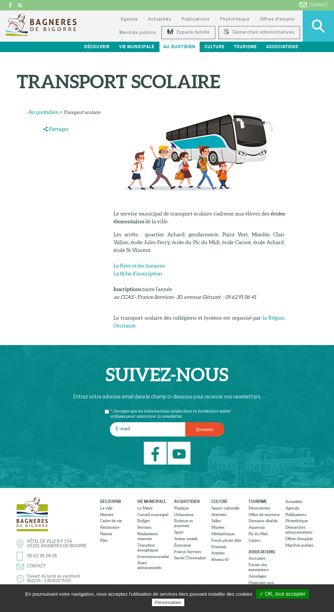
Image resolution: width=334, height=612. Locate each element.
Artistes (218, 553)
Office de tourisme (264, 514)
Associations (282, 46)
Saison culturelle (225, 508)
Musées (217, 527)
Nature (106, 534)
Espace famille (188, 32)
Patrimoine (109, 527)
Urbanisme (184, 514)
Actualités (159, 19)
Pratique (181, 508)
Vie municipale (136, 46)
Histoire (107, 514)
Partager (59, 129)
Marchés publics (137, 33)
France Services (187, 551)
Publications (196, 19)
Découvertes (259, 508)
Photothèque (235, 19)
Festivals (218, 547)
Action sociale (186, 538)
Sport (178, 532)
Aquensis (257, 527)
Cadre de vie (111, 521)
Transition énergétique (147, 547)
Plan (104, 540)
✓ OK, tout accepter (282, 594)
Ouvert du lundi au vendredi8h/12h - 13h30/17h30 (53, 578)
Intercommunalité (153, 556)
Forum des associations (259, 567)
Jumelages (257, 576)
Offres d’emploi (277, 19)
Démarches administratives (259, 32)
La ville (106, 508)
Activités (218, 514)
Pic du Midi (258, 534)
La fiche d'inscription (138, 273)
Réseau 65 (220, 559)
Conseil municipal (152, 514)
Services (144, 527)
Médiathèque (223, 534)
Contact (313, 4)
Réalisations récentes (147, 536)
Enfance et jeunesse (183, 523)
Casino (254, 540)
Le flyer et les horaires (139, 266)
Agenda (129, 19)
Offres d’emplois (299, 538)
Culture (214, 46)
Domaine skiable (263, 521)
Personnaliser (168, 602)
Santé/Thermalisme (190, 558)
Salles (216, 521)
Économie (182, 545)
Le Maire (145, 508)
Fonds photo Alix (226, 540)
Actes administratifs (149, 565)
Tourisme (245, 46)
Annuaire (257, 558)
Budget (143, 521)
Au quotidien (179, 46)
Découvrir (97, 46)
